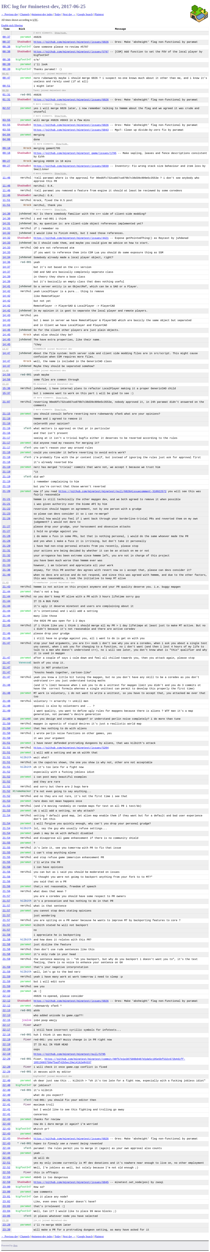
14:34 (6, 257)
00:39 (6, 64)
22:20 (6, 1059)
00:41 (5, 74)
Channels (25, 14)
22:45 (6, 1158)
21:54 (6, 815)
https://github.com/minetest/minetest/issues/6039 (71, 166)
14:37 (6, 267)
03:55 (6, 120)
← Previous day (9, 14)
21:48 (6, 685)
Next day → (69, 14)
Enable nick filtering (12, 25)
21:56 (6, 867)
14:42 (6, 291)
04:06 (6, 139)
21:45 (6, 620)
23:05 (6, 1216)
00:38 (6, 46)
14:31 (6, 223)
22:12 (6, 996)
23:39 (6, 1229)
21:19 (6, 467)
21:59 (6, 959)
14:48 (5, 370)
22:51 (6, 1162)
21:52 (6, 772)
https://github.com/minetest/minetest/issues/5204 (71, 747)
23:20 (5, 1220)
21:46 (6, 633)
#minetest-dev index (42, 14)
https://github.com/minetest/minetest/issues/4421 (71, 238)
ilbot (15, 1245)
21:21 (6, 499)
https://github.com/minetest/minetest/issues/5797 (71, 51)
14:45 (6, 330)
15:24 (5, 384)
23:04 (6, 1211)
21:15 (6, 413)
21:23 (6, 513)
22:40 (6, 1080)
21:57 (6, 896)
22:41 (6, 1100)
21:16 (6, 418)
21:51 (6, 743)
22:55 (6, 1172)
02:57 (6, 108)
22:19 (6, 1039)
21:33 (6, 560)
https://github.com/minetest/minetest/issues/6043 (71, 130)
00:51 (6, 86)
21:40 (6, 574)
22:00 (6, 991)
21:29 (6, 546)
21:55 (6, 842)
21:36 (6, 570)
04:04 (6, 134)
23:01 (6, 1196)
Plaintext (99, 14)
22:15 (6, 1020)
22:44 (6, 1148)
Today (57, 14)
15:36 (6, 388)
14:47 (5, 349)
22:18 (6, 1034)
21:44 (6, 591)
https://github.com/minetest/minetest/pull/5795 (69, 1054)
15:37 (6, 393)
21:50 (6, 723)
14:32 (6, 233)
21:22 (6, 508)
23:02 (6, 1201)
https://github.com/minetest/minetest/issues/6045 (71, 1182)
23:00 (6, 1186)
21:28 (6, 536)
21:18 (6, 452)
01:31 (6, 94)
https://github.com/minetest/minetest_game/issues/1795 (75, 153)
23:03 (6, 1206)
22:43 (6, 1119)
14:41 (6, 286)
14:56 (6, 374)
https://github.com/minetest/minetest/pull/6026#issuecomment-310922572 (113, 491)
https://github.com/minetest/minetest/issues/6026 (71, 42)
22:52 (6, 1167)
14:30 (6, 213)
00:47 (6, 78)
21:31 (6, 550)
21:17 (6, 438)
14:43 (6, 315)
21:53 (6, 801)
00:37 (6, 37)
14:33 (6, 242)
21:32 (6, 555)
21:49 (6, 710)
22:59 (6, 1177)
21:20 (6, 491)
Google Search (85, 14)
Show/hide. (61, 33)
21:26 (6, 518)
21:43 (5, 582)
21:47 (6, 643)
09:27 (6, 161)
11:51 (6, 200)
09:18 (6, 148)
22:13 (6, 1010)
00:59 (5, 90)
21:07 (6, 401)
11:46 (6, 177)
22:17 (6, 1025)
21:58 (6, 934)
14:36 (6, 262)
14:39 (6, 276)
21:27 (6, 526)
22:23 (5, 1076)
